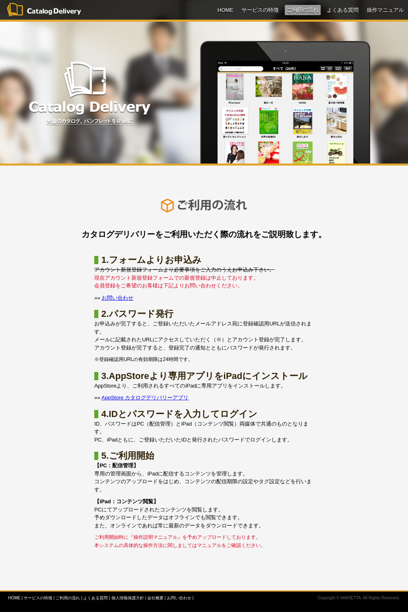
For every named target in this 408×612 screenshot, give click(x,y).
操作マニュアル (385, 10)
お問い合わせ (117, 298)
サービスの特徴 (260, 10)
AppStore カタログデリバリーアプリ (145, 398)
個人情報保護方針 (127, 598)
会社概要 (155, 598)
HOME (225, 10)
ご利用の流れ (303, 10)
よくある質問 (343, 10)
